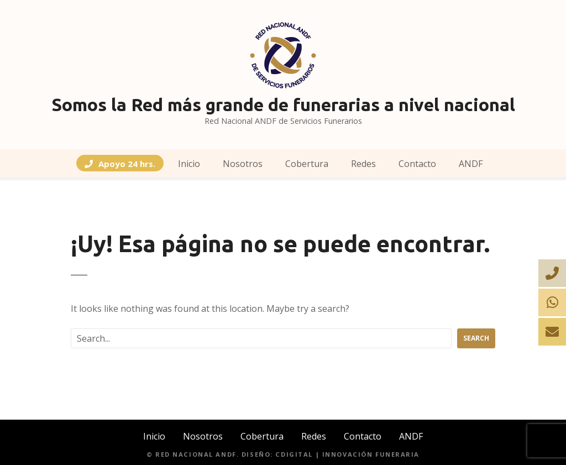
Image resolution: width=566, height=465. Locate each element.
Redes (363, 164)
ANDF (471, 164)
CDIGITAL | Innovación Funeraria (347, 454)
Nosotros (243, 164)
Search (476, 338)
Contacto (417, 164)
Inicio (189, 164)
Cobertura (306, 164)
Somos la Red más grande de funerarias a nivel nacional (283, 104)
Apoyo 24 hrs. (126, 164)
